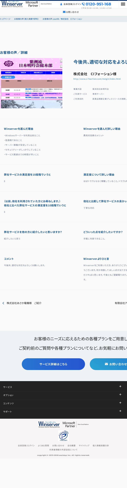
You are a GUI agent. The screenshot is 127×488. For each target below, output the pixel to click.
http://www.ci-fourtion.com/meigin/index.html (97, 78)
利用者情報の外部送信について (63, 449)
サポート (7, 411)
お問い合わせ (72, 11)
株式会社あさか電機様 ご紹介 (24, 303)
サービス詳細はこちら (53, 364)
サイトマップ (84, 445)
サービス (7, 387)
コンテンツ (8, 403)
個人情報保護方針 (101, 445)
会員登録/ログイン (73, 4)
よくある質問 (43, 445)
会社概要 (72, 445)
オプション (8, 395)
